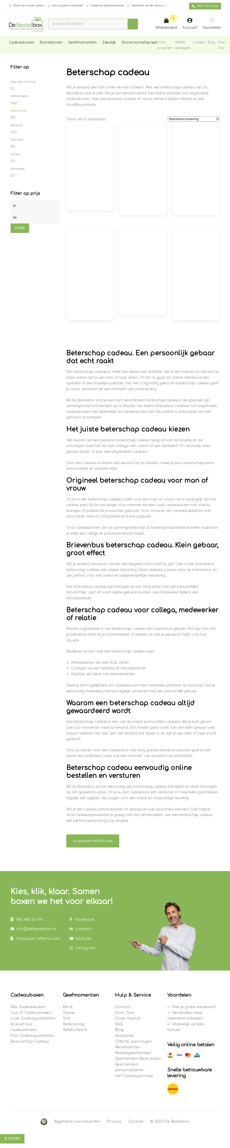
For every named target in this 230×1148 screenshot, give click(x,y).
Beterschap (19, 110)
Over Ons (124, 1013)
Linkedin (81, 929)
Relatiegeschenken (133, 1053)
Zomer (15, 154)
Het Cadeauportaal (134, 1076)
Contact (199, 42)
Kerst (68, 1007)
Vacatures (124, 1036)
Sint (67, 1018)
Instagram (82, 948)
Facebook (82, 920)
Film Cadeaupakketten (32, 1036)
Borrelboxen (51, 42)
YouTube (80, 939)
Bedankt (16, 125)
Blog (211, 42)
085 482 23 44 (27, 920)
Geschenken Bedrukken (138, 1059)
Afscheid (17, 139)
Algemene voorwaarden (77, 1121)
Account (189, 24)
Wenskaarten (127, 1047)
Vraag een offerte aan (93, 840)
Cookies (136, 1121)
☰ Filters (12, 1138)
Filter (20, 228)
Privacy (114, 1121)
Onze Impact (127, 1018)
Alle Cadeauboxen (28, 1007)
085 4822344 (205, 6)
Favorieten (212, 24)
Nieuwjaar (18, 168)
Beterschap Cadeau (30, 1042)
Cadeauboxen (21, 42)
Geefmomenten (82, 42)
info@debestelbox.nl (33, 929)
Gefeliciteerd (20, 96)
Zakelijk (109, 42)
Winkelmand (166, 24)
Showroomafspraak (139, 42)
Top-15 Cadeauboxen (31, 1013)
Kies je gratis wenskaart (194, 1007)
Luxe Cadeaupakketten (33, 1018)
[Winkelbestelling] (193, 119)
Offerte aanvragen (133, 1042)
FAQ (119, 1024)
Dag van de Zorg (23, 81)
